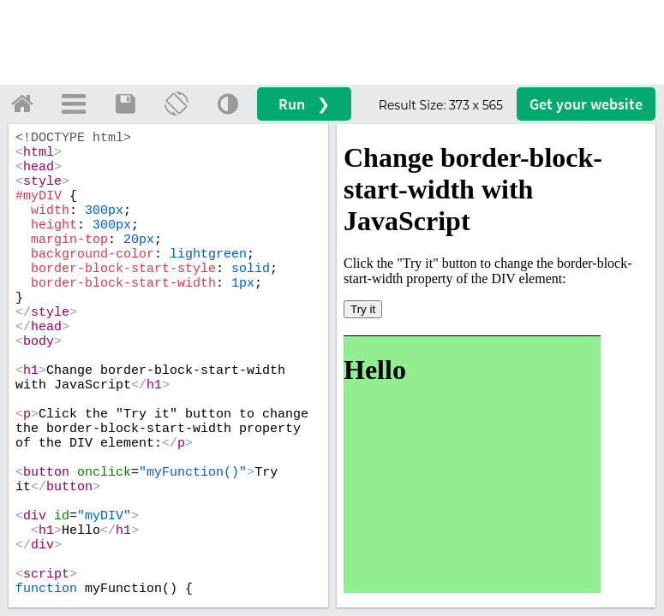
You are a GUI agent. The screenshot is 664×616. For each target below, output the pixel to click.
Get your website (586, 104)
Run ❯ (304, 104)
